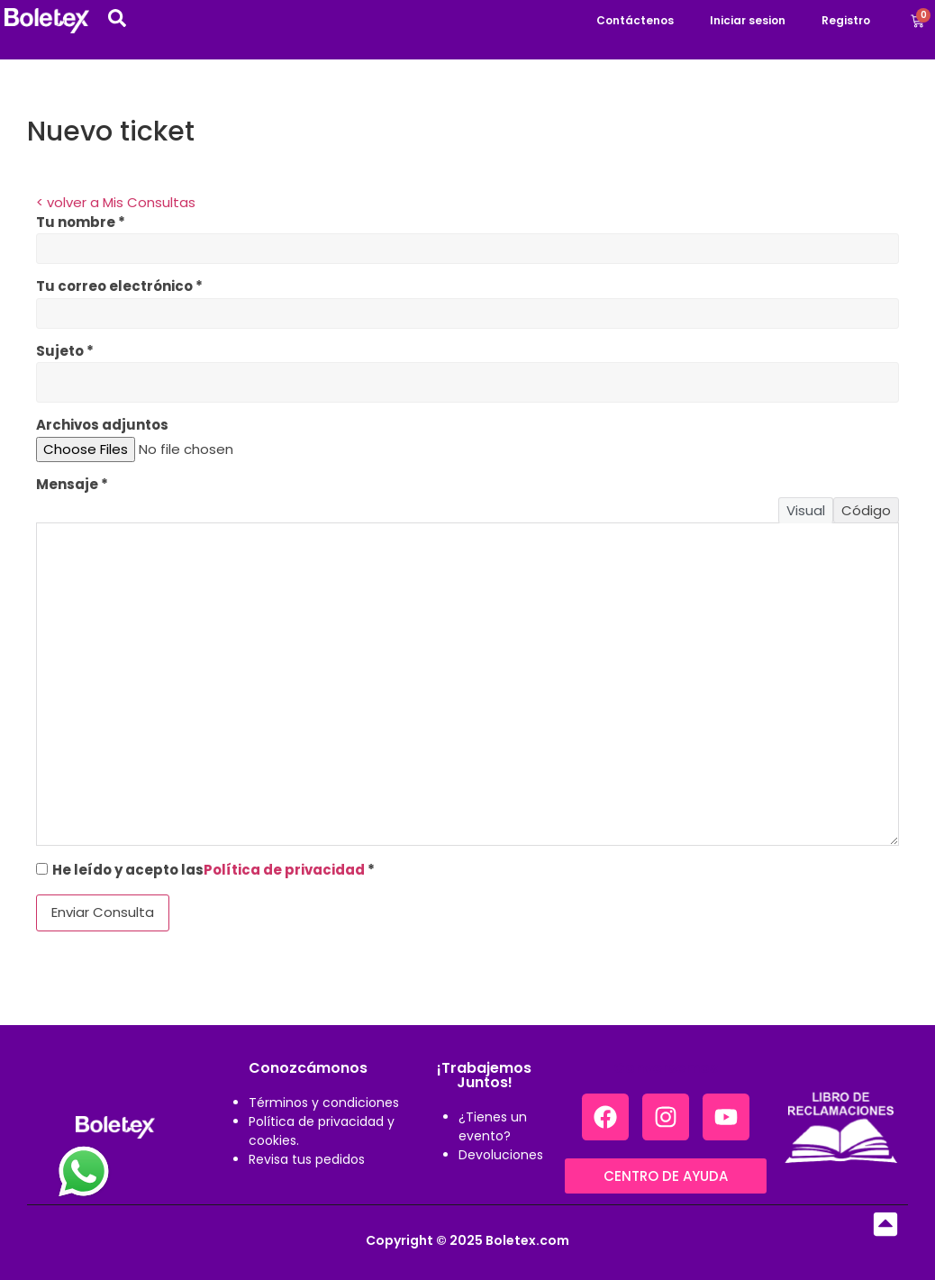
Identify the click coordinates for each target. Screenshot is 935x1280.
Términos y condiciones (324, 1103)
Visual (805, 510)
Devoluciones (500, 1155)
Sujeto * (65, 351)
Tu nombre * (80, 222)
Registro (846, 20)
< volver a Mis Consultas (115, 202)
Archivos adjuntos (102, 424)
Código (866, 510)
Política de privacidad (284, 869)
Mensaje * (72, 484)
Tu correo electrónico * (119, 286)
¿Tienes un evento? (492, 1126)
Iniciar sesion (747, 20)
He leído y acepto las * (205, 868)
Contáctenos (635, 20)
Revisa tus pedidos (307, 1159)
